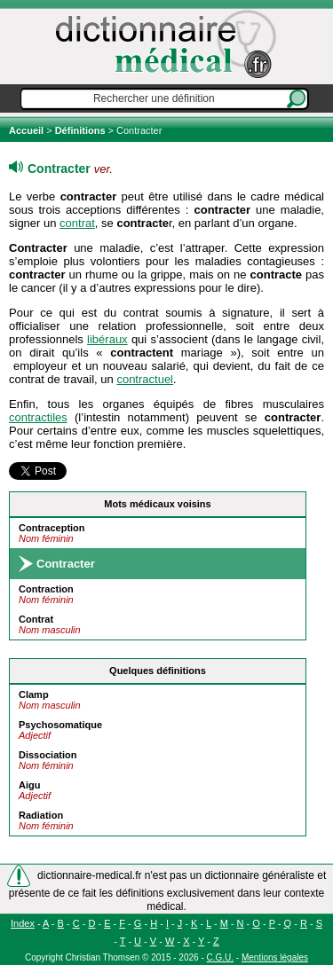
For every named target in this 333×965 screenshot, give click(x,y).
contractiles (38, 417)
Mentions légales (275, 957)
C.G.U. (220, 957)
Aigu (29, 785)
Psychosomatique (60, 724)
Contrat (36, 619)
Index (23, 923)
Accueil (27, 130)
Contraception (52, 527)
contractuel (144, 379)
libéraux (107, 339)
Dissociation (47, 754)
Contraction (46, 589)
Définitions (80, 130)
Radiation (41, 815)
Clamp (34, 694)
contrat (77, 223)
